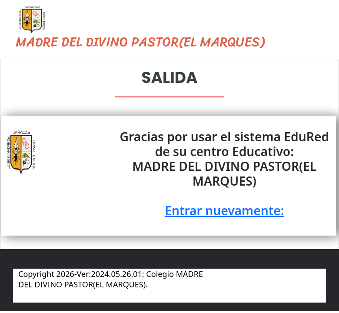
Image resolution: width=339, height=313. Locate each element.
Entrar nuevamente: (223, 210)
